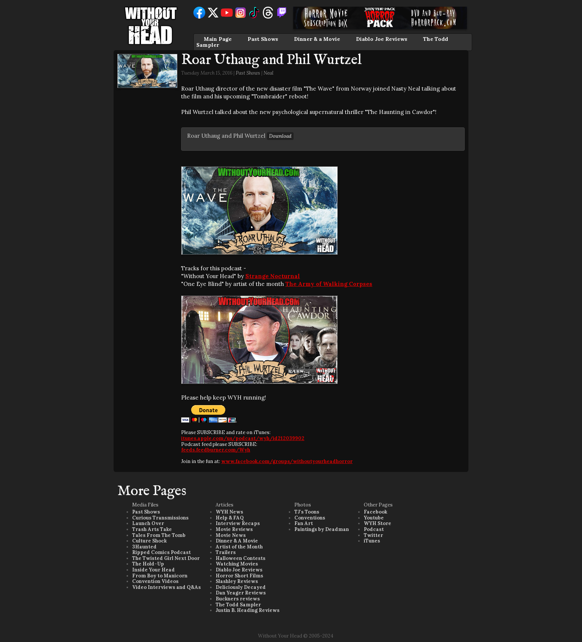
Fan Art (303, 523)
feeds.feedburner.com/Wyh (215, 450)
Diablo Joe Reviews (381, 39)
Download (280, 136)
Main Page (218, 39)
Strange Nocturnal (272, 276)
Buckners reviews (238, 599)
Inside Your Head (153, 570)
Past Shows (263, 39)
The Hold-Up (148, 564)
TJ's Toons (306, 512)
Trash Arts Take (152, 529)
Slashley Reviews (237, 581)
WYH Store (377, 523)
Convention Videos (155, 581)
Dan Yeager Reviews (241, 593)
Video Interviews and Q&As (166, 587)
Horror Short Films (239, 576)
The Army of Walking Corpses (328, 283)
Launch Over (148, 523)
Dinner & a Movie (317, 39)
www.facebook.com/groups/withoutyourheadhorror (287, 461)
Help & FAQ (230, 518)
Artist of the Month (239, 547)
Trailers (226, 552)
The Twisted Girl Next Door (166, 558)
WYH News (229, 512)
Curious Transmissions (160, 518)
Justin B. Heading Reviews (247, 610)
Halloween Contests (240, 558)
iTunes (372, 541)
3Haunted (144, 547)
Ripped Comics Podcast (161, 552)
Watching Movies (237, 564)
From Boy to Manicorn (159, 576)
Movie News (231, 535)
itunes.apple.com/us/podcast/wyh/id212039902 (242, 438)
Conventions (309, 518)
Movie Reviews (234, 529)
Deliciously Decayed (241, 587)
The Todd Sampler (238, 605)
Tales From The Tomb (159, 535)
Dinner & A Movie (237, 541)
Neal (269, 73)
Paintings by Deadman (321, 529)
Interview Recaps (238, 523)
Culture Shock (149, 541)
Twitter (373, 535)
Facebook (375, 512)
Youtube (374, 518)
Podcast (374, 529)
